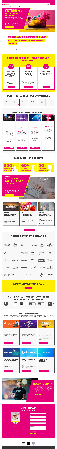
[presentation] (53, 303)
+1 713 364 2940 (15, 427)
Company (31, 418)
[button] (18, 7)
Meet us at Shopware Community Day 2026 (35, 148)
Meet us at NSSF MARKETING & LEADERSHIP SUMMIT (9, 148)
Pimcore (19, 131)
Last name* (31, 415)
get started (33, 433)
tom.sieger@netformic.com (15, 426)
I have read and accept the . (35, 431)
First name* (31, 412)
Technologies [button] (9, 6)
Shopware (32, 131)
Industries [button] (4, 6)
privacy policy (38, 431)
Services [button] (14, 6)
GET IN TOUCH (38, 394)
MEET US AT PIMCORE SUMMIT (22, 148)
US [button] (48, 4)
